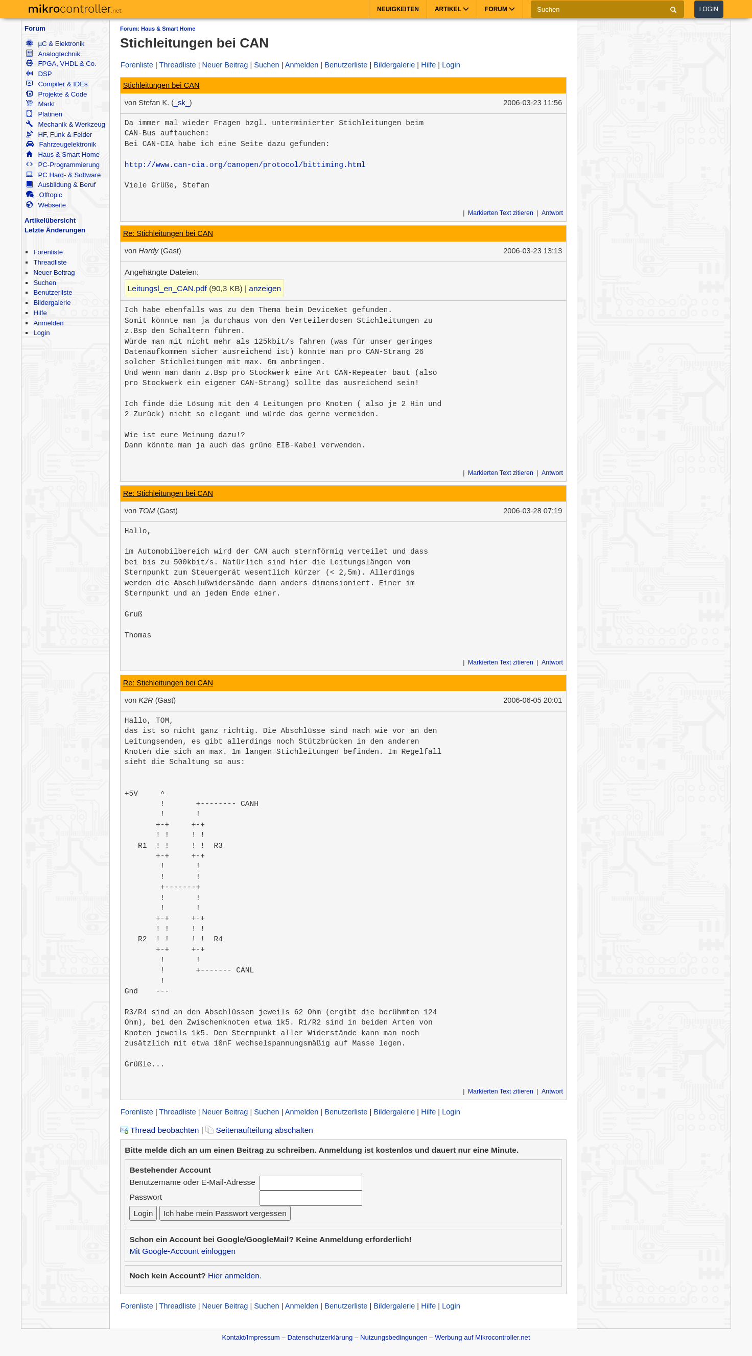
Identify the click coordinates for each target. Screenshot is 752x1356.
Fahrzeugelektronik (61, 144)
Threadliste (49, 262)
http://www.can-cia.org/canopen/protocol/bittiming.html (245, 165)
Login (708, 9)
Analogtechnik (53, 54)
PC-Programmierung (63, 165)
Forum (35, 28)
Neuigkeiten (398, 9)
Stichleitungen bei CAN (161, 85)
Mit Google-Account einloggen (182, 1251)
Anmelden (48, 323)
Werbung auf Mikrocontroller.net (482, 1337)
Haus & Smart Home (63, 154)
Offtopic (44, 195)
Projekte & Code (56, 94)
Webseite (46, 205)
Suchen (44, 283)
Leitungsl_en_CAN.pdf (167, 288)
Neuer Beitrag (54, 272)
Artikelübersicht (50, 220)
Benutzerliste (52, 292)
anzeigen (265, 288)
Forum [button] (500, 9)
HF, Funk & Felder (59, 134)
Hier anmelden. (235, 1275)
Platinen (44, 114)
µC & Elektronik (55, 43)
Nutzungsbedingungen (394, 1337)
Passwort (145, 1197)
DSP (39, 74)
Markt (40, 104)
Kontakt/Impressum (250, 1337)
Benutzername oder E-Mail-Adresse (192, 1182)
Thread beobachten (159, 1130)
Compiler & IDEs (56, 84)
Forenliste (48, 252)
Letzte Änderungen (55, 230)
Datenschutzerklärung (320, 1337)
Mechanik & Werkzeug (65, 124)
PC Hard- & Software (63, 175)
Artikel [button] (452, 9)
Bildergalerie (51, 302)
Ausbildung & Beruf (61, 184)
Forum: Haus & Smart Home (157, 29)
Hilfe (39, 313)
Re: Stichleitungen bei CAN (168, 233)
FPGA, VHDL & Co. (61, 63)
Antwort (552, 213)
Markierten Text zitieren (500, 213)
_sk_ (182, 103)
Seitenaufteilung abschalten (259, 1130)
